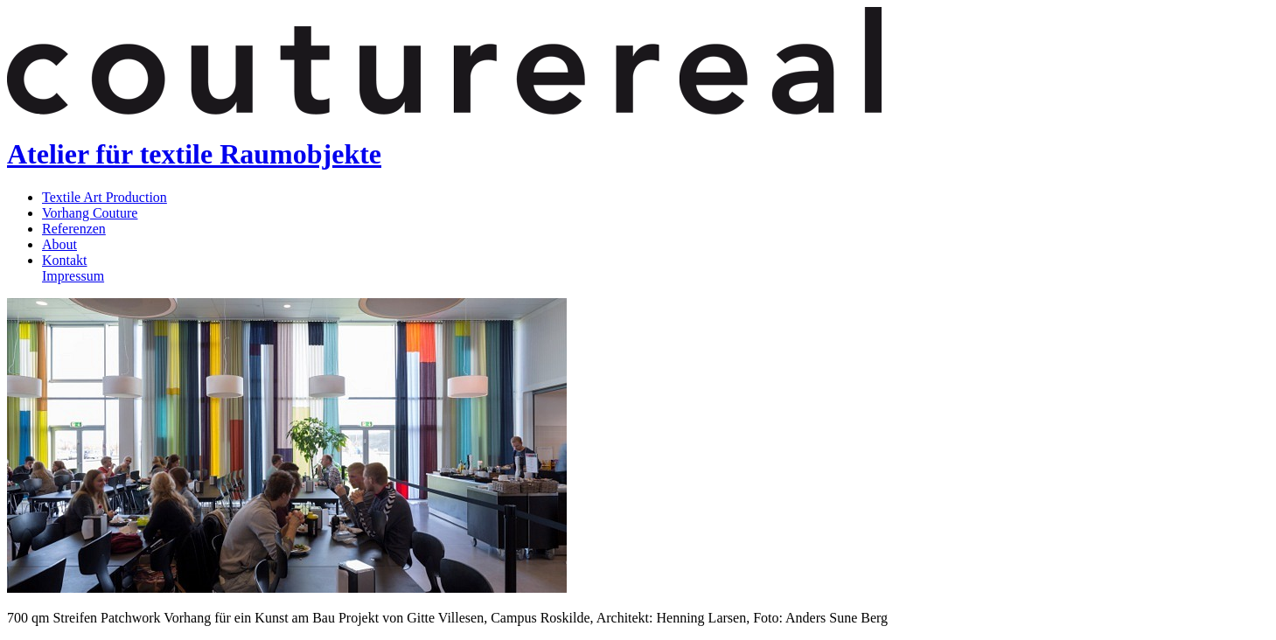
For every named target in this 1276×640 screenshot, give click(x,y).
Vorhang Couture (89, 212)
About (59, 244)
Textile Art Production (104, 197)
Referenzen (74, 228)
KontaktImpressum (73, 268)
